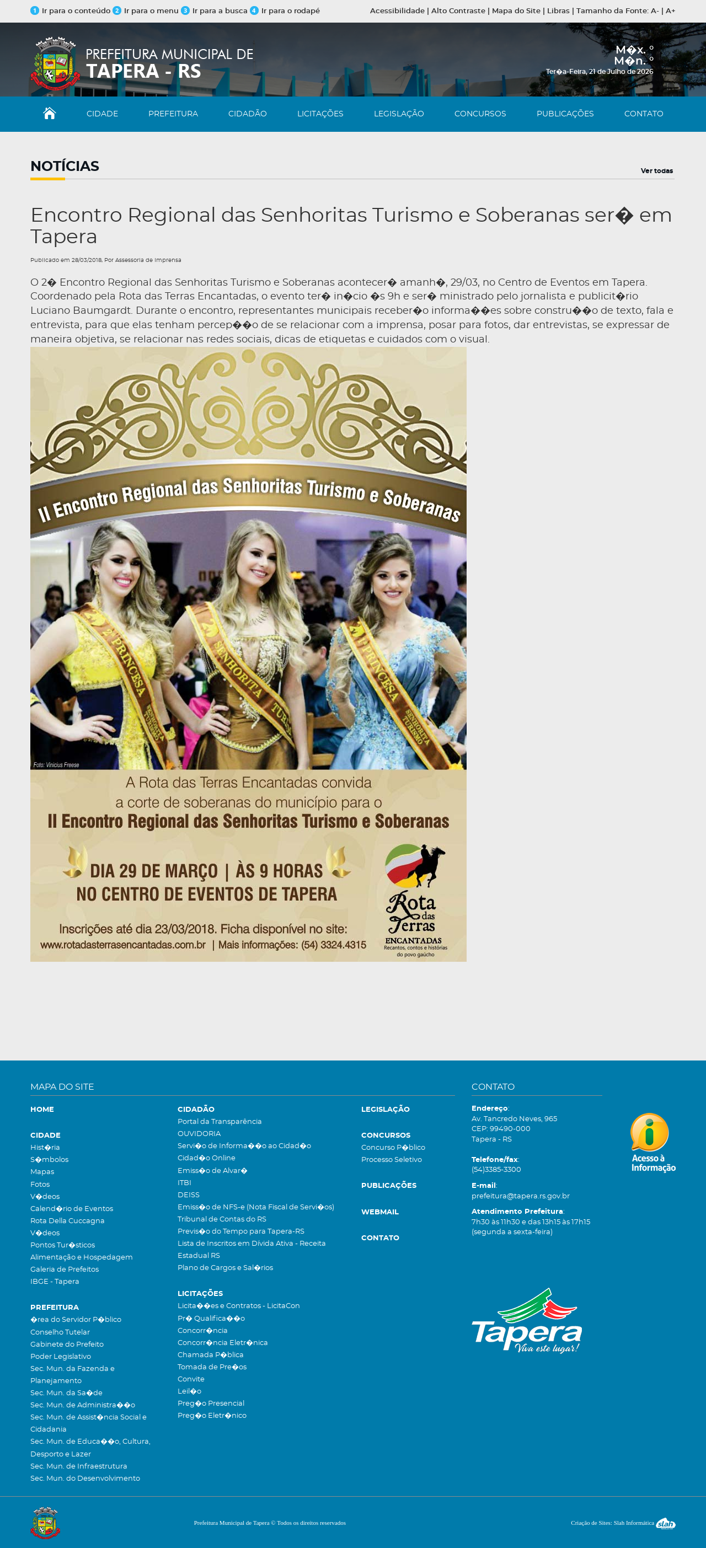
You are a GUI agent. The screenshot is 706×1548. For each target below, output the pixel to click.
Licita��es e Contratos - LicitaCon (239, 1306)
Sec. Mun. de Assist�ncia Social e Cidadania (88, 1423)
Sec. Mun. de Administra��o (82, 1405)
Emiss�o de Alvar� (213, 1171)
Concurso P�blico (393, 1147)
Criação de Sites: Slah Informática (623, 1522)
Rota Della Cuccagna (67, 1221)
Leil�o (189, 1391)
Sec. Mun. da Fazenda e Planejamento (72, 1375)
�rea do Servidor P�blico (75, 1320)
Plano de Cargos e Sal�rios (225, 1268)
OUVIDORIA (199, 1134)
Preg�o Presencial (211, 1403)
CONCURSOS (480, 114)
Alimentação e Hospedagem (81, 1257)
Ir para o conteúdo (70, 11)
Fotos (40, 1184)
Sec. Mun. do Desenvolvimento (85, 1478)
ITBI (184, 1183)
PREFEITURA (173, 114)
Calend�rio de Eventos (71, 1209)
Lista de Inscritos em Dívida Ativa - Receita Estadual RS (252, 1250)
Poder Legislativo (60, 1356)
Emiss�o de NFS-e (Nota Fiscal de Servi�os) (256, 1207)
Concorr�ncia (203, 1331)
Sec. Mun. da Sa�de (66, 1393)
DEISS (189, 1195)
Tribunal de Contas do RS (222, 1219)
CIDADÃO (247, 114)
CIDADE (102, 114)
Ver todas (657, 171)
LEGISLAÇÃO (399, 114)
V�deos (45, 1197)
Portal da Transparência (220, 1122)
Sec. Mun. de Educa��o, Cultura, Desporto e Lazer (90, 1448)
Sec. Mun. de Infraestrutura (78, 1466)
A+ (671, 11)
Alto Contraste (458, 11)
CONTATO (644, 114)
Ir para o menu (147, 11)
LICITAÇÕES (320, 114)
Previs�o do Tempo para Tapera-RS (241, 1231)
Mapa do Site (516, 11)
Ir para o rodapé (285, 11)
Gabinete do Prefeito (67, 1344)
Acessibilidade (397, 11)
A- (655, 11)
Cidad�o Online (207, 1158)
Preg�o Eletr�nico (212, 1416)
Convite (191, 1379)
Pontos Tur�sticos (62, 1245)
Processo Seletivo (391, 1160)
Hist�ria (45, 1147)
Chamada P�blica (211, 1355)
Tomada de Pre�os (212, 1367)
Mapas (42, 1172)
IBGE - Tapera (54, 1281)
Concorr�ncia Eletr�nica (223, 1343)
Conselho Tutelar (60, 1332)
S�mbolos (49, 1160)
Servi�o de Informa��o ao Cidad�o (244, 1146)
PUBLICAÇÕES (565, 114)
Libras (558, 11)
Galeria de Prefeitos (64, 1269)
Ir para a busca (214, 11)
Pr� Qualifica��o (211, 1318)
